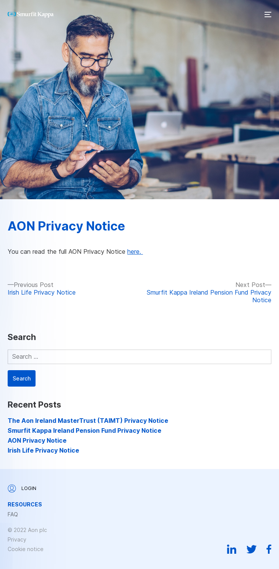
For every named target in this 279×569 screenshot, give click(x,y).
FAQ (13, 514)
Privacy (17, 539)
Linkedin (232, 549)
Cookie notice (26, 549)
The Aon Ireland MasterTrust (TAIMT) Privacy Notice (88, 420)
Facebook (268, 549)
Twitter (251, 549)
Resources (25, 504)
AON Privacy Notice (66, 226)
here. (135, 251)
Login (22, 488)
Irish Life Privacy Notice (43, 450)
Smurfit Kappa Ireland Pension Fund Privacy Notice (84, 430)
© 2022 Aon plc (27, 530)
